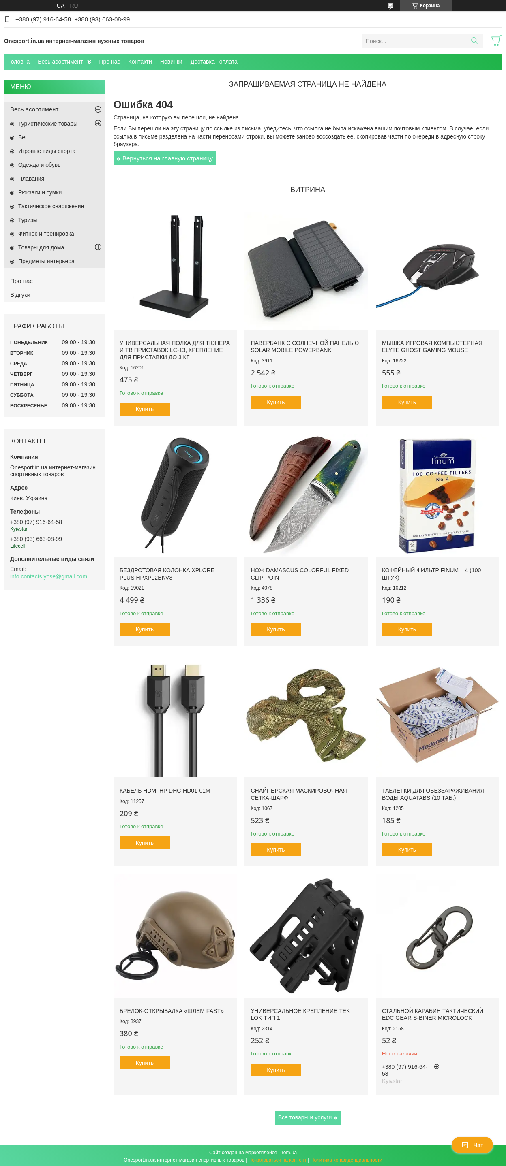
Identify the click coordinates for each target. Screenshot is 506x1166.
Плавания (31, 178)
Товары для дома (41, 247)
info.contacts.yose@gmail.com (48, 576)
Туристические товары (47, 123)
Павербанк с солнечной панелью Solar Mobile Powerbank (304, 346)
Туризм (27, 220)
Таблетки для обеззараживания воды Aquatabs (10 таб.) (432, 793)
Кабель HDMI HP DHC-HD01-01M (165, 789)
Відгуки (20, 294)
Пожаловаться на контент (278, 1158)
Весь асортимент (60, 61)
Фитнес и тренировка (46, 233)
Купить (145, 408)
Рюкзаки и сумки (40, 192)
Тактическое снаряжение (51, 206)
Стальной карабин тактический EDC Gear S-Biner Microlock (431, 1013)
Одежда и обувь (39, 165)
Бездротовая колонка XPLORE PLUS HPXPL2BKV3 (167, 573)
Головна (19, 61)
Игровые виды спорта (46, 151)
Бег (22, 137)
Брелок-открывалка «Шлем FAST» (172, 1009)
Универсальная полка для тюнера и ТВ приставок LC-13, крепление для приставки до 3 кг (175, 349)
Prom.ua (288, 1151)
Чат (472, 1145)
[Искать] (474, 41)
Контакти (140, 61)
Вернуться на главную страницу (167, 158)
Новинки (171, 61)
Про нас (109, 61)
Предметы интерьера (46, 261)
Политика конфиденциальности (346, 1158)
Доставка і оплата (214, 61)
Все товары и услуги (305, 1116)
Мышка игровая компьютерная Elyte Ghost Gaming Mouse (431, 346)
